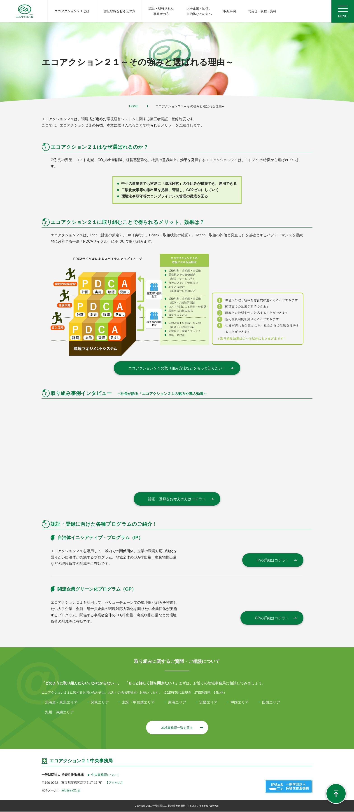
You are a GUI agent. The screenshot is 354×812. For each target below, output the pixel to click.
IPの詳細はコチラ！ (276, 561)
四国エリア (271, 703)
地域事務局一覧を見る (182, 728)
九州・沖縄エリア (59, 713)
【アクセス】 (114, 783)
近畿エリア (208, 703)
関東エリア (100, 703)
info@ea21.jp (70, 791)
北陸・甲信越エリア (138, 703)
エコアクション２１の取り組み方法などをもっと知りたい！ (180, 369)
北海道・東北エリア (61, 703)
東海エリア (177, 703)
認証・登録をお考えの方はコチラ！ (180, 499)
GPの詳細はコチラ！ (275, 618)
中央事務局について (103, 775)
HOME (134, 106)
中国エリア (240, 703)
